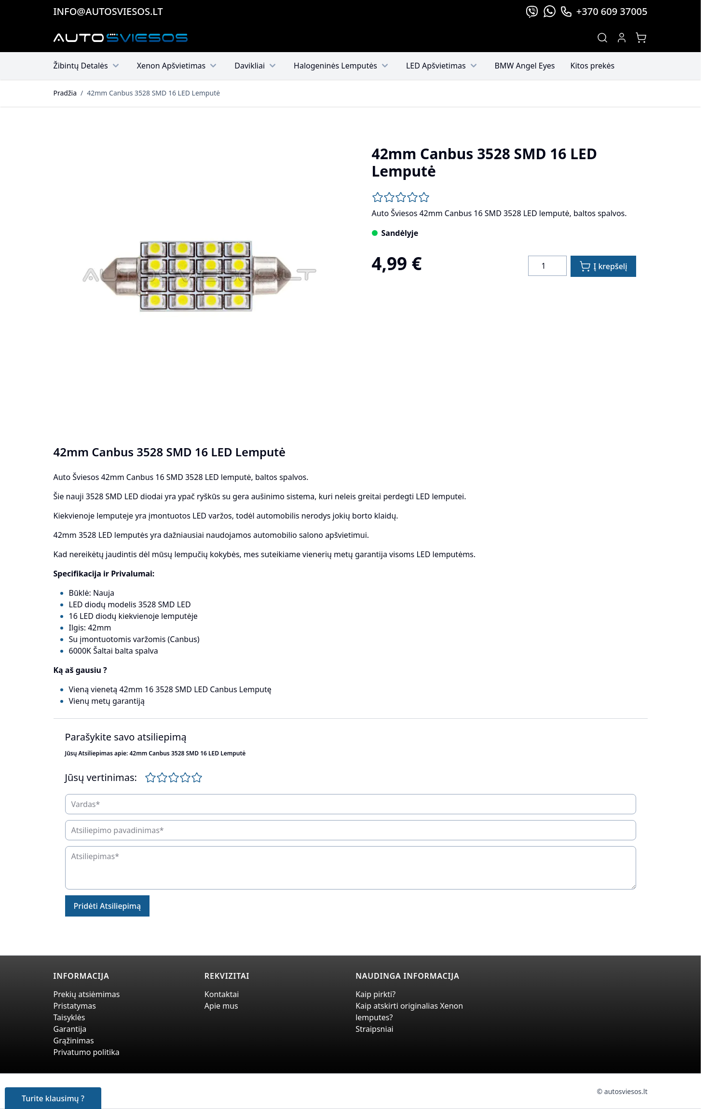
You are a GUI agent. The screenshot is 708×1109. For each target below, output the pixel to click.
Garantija (70, 1029)
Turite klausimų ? (53, 1098)
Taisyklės (69, 1017)
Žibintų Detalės (88, 65)
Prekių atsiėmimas (87, 994)
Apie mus (221, 1005)
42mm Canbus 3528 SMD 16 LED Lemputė (153, 92)
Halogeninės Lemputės (342, 65)
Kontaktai (221, 994)
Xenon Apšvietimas (178, 65)
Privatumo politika (87, 1052)
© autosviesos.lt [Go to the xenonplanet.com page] (622, 1091)
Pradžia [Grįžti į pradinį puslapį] (65, 92)
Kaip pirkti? (375, 994)
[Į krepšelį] (603, 266)
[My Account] (621, 37)
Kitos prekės (593, 65)
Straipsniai (374, 1029)
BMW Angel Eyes (525, 65)
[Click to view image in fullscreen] (197, 277)
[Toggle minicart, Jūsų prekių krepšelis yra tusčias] (641, 37)
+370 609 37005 (604, 11)
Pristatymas (75, 1005)
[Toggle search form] (602, 37)
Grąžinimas (74, 1040)
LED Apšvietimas (442, 65)
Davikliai (256, 65)
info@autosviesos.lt (108, 11)
